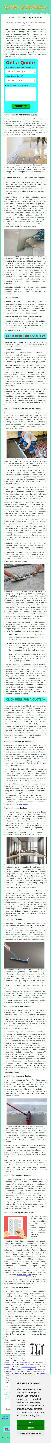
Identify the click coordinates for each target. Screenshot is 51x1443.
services (36, 733)
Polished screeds (25, 900)
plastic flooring (28, 1367)
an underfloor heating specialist (19, 1369)
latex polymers (22, 383)
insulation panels (31, 550)
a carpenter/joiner (21, 1362)
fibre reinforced (32, 323)
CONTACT (37, 13)
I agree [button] (30, 1422)
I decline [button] (30, 1428)
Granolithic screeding (14, 745)
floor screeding (33, 38)
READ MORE (23, 804)
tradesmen (20, 1351)
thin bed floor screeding (32, 1254)
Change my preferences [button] (30, 1433)
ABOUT (31, 13)
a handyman (16, 1373)
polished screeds (11, 816)
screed (6, 184)
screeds (16, 871)
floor (45, 1225)
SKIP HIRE (30, 1364)
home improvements (35, 1371)
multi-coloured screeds (32, 1032)
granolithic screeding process (23, 784)
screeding (42, 1314)
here (5, 1336)
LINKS (25, 13)
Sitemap (5, 1416)
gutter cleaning (40, 1373)
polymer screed (20, 357)
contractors (19, 533)
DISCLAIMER (44, 13)
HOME (21, 13)
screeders (18, 287)
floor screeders (19, 724)
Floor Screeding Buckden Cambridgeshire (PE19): (25, 29)
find (11, 1291)
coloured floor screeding (23, 1257)
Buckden (36, 706)
